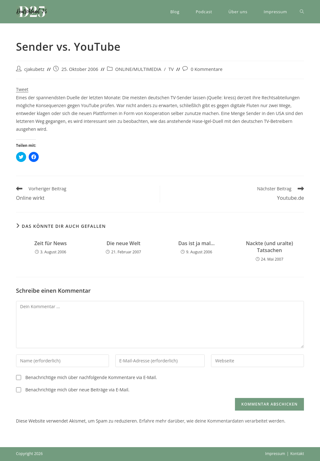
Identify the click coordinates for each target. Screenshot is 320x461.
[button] (32, 12)
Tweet (22, 89)
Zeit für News (50, 243)
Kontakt (297, 453)
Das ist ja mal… (196, 243)
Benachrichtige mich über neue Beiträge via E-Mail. (77, 390)
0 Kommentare (206, 69)
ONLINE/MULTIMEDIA (138, 69)
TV (171, 69)
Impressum (275, 453)
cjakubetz (34, 69)
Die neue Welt (123, 243)
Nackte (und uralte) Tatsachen (269, 247)
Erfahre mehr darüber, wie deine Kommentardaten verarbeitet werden (211, 421)
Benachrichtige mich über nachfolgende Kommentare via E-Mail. (91, 377)
